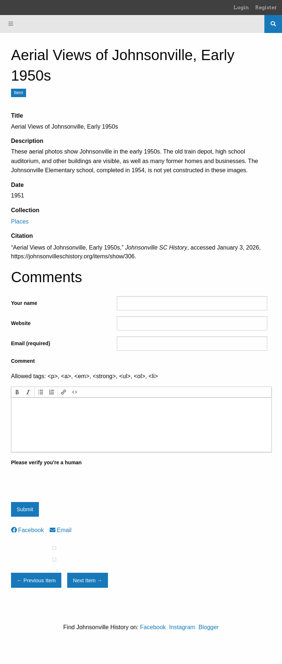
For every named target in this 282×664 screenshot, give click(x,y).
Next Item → (87, 580)
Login (241, 7)
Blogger (209, 627)
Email (60, 530)
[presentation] (17, 392)
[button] (17, 392)
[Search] (273, 24)
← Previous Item (36, 580)
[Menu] (11, 24)
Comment (23, 361)
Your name (24, 303)
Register (266, 7)
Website (20, 323)
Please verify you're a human (46, 462)
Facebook (27, 530)
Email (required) (30, 343)
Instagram (182, 627)
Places (20, 221)
